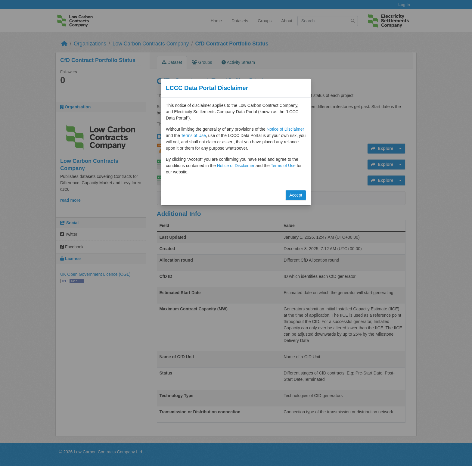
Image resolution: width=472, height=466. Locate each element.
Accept (295, 195)
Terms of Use (193, 135)
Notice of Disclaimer (285, 129)
